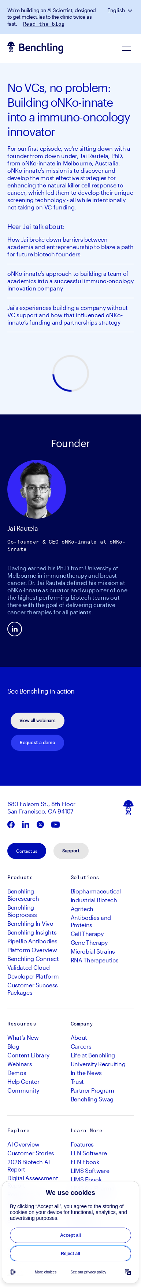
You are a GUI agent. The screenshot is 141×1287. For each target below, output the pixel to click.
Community (23, 1090)
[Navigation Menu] (126, 48)
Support (71, 851)
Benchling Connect (33, 958)
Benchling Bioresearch (23, 895)
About (79, 1037)
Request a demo (37, 743)
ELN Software (89, 1152)
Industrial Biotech (94, 899)
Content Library (28, 1055)
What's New (23, 1037)
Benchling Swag (92, 1099)
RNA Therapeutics (95, 960)
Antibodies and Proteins (91, 921)
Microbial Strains (93, 951)
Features (82, 1144)
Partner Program (92, 1090)
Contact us (26, 850)
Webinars (19, 1063)
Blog (13, 1046)
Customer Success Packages (32, 988)
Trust (77, 1081)
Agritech (82, 908)
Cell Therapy (87, 933)
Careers (81, 1046)
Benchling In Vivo (30, 923)
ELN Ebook (85, 1161)
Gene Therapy (89, 942)
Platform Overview (32, 949)
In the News (86, 1072)
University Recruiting (98, 1063)
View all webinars (37, 721)
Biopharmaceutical (96, 891)
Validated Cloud (28, 967)
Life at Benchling (93, 1055)
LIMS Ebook (86, 1179)
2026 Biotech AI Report (28, 1165)
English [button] (116, 10)
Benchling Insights (31, 932)
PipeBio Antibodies (32, 940)
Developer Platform (33, 976)
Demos (16, 1072)
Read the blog (43, 24)
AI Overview (23, 1144)
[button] (131, 10)
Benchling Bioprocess (22, 911)
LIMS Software (90, 1170)
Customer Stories (30, 1152)
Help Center (23, 1081)
